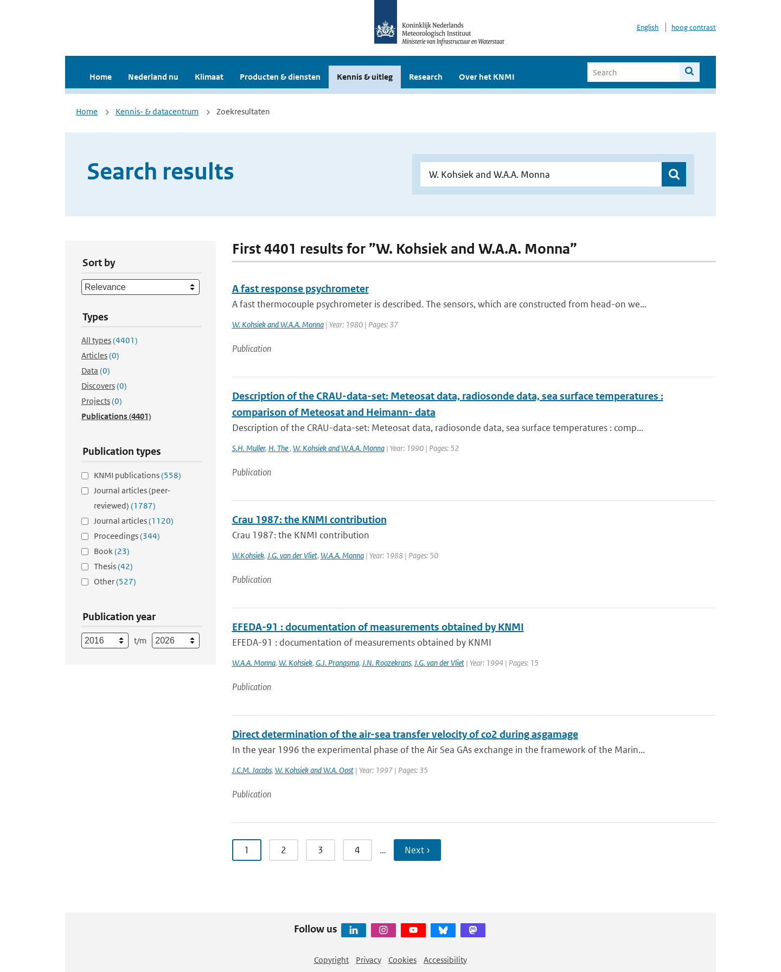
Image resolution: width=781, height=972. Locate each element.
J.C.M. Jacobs (252, 770)
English (647, 27)
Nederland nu (153, 77)
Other (115, 581)
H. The (279, 448)
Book (112, 551)
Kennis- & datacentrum (157, 111)
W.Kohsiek (248, 555)
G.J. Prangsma (337, 663)
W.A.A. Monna (342, 555)
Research (426, 77)
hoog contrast (693, 27)
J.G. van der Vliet (292, 555)
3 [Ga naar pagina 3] (320, 850)
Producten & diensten (280, 77)
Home (100, 77)
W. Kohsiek (295, 663)
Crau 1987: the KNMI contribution (309, 519)
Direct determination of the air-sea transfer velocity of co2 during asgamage (405, 734)
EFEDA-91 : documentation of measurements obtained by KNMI (378, 627)
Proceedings (127, 536)
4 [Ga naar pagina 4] (357, 850)
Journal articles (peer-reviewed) (132, 498)
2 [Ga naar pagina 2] (283, 850)
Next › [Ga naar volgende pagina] (417, 850)
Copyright (331, 960)
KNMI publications (137, 475)
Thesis (113, 566)
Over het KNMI (487, 77)
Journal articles (134, 521)
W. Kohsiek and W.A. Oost (314, 770)
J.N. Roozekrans (386, 663)
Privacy (368, 960)
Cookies (402, 960)
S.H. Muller (248, 448)
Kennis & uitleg (365, 77)
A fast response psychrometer (300, 288)
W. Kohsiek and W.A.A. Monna (278, 324)
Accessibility (445, 960)
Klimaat (209, 77)
